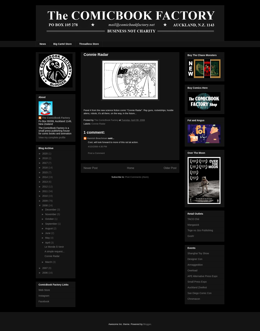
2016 (45, 167)
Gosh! (191, 236)
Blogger (147, 324)
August (49, 228)
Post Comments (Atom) (137, 177)
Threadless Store (89, 44)
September (51, 223)
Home (130, 168)
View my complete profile (52, 137)
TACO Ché (193, 219)
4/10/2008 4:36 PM (97, 146)
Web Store (44, 290)
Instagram (44, 295)
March (49, 262)
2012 (45, 186)
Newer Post (91, 168)
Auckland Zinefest (197, 287)
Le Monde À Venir (54, 246)
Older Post (170, 168)
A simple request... (54, 251)
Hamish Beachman (97, 138)
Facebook (44, 301)
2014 (45, 177)
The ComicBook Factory (56, 117)
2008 (45, 205)
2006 (45, 272)
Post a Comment (96, 153)
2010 (45, 196)
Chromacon (194, 298)
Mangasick (193, 224)
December (51, 209)
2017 (45, 163)
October (50, 219)
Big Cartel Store (62, 44)
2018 (45, 158)
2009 (45, 200)
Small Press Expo (197, 281)
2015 (45, 172)
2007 (45, 268)
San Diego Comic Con (200, 293)
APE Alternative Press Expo (203, 276)
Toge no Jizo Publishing (200, 230)
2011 (45, 191)
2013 (45, 181)
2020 (45, 153)
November (51, 214)
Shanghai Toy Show (198, 253)
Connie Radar (98, 123)
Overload (192, 270)
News (43, 44)
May (47, 237)
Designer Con (195, 259)
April (48, 242)
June (48, 233)
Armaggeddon (195, 264)
